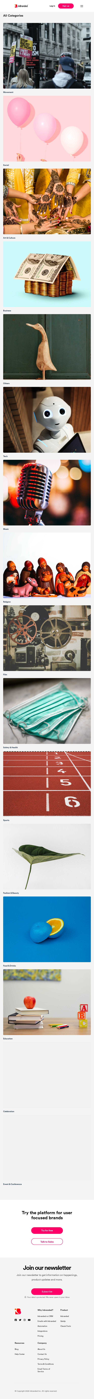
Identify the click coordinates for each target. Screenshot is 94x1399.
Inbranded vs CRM (45, 1316)
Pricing (40, 1336)
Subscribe (47, 1291)
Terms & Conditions (46, 1364)
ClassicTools (65, 1326)
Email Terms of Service (44, 1370)
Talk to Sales (47, 1241)
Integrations (42, 1331)
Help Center (20, 1354)
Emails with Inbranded (47, 1321)
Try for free (47, 1230)
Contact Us (42, 1354)
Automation (42, 1326)
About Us (41, 1349)
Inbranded (64, 1316)
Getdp (63, 1321)
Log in (52, 6)
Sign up (66, 6)
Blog (17, 1349)
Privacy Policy (43, 1359)
